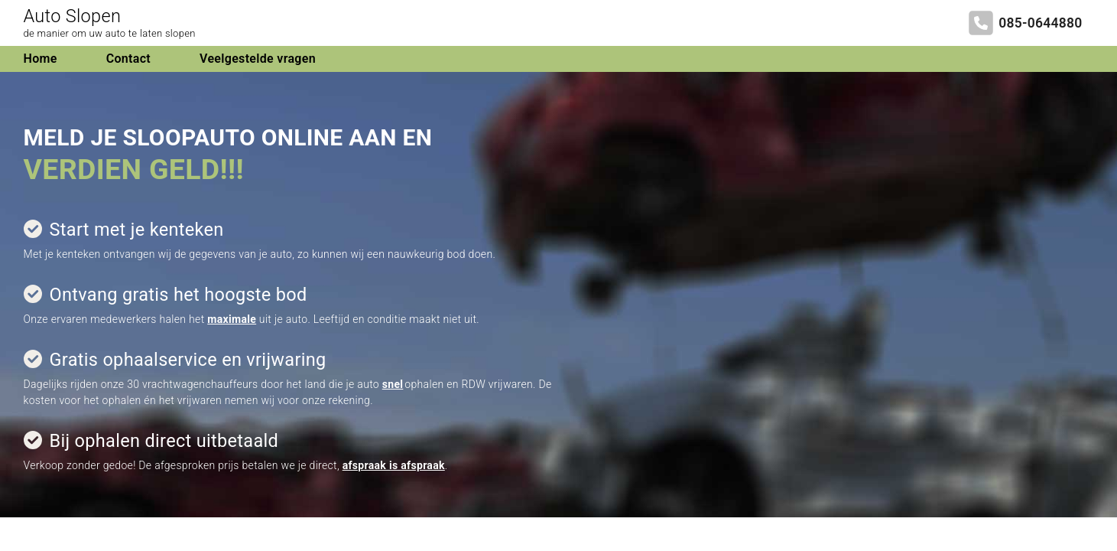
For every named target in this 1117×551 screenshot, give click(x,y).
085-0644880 (1040, 23)
